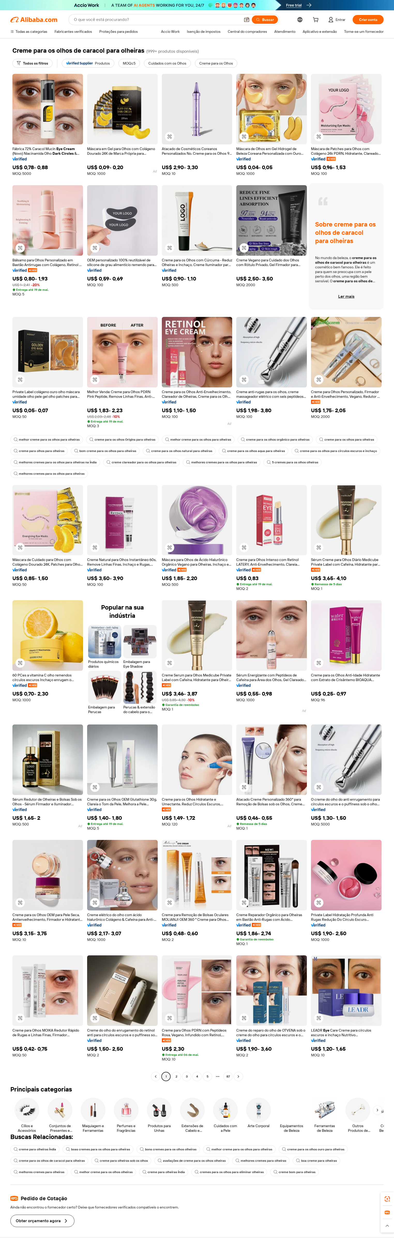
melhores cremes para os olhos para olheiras (221, 462)
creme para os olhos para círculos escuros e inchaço (336, 451)
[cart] (317, 20)
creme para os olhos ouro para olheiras (313, 1149)
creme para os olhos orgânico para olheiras (275, 440)
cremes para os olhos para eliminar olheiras (229, 1172)
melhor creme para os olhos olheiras (103, 1172)
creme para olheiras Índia (35, 1149)
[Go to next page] (238, 1076)
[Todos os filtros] (32, 63)
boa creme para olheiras (316, 1161)
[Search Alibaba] (156, 19)
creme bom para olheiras (294, 1172)
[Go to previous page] (155, 1076)
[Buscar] (265, 19)
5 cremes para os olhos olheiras (292, 462)
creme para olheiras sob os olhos (121, 1161)
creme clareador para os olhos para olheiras (141, 462)
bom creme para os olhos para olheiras (105, 451)
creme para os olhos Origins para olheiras (122, 440)
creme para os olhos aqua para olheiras (253, 451)
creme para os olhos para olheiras (346, 440)
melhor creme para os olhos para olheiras (47, 440)
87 (228, 1076)
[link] (387, 1199)
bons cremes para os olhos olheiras (168, 1149)
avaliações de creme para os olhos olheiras (192, 1161)
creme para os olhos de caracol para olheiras (49, 1161)
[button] (247, 20)
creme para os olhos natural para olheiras (179, 451)
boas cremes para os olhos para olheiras (98, 1149)
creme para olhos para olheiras (39, 451)
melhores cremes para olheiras (261, 1161)
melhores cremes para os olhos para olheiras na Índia (55, 462)
